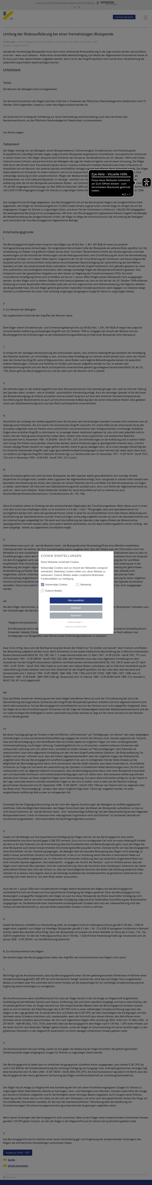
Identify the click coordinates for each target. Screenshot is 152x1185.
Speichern (76, 615)
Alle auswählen (76, 600)
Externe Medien (51, 590)
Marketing (83, 584)
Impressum (70, 626)
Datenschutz (81, 626)
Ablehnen (76, 608)
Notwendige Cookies (54, 584)
